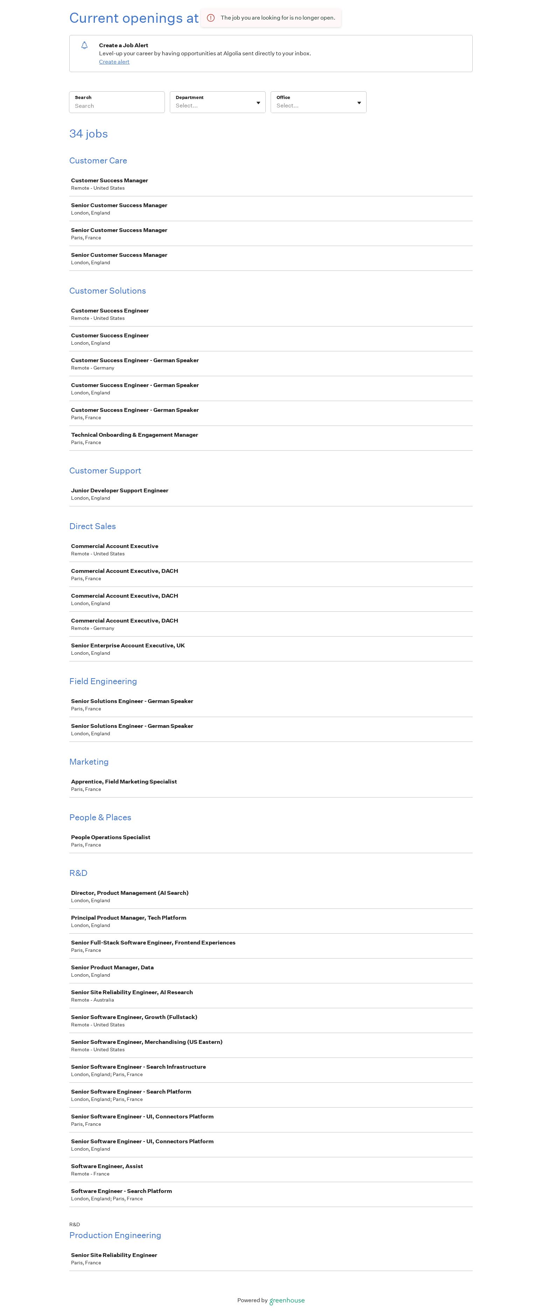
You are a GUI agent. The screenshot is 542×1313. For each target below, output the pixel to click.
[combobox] (176, 106)
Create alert (114, 61)
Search (83, 97)
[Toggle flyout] (258, 103)
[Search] (117, 107)
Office (283, 97)
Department (189, 97)
